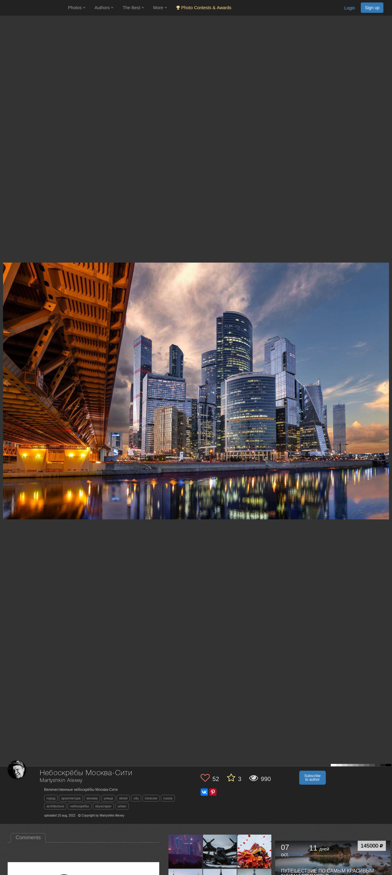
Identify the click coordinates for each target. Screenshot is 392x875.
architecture (55, 806)
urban (122, 806)
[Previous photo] (6, 383)
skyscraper (103, 806)
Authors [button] (104, 8)
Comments (28, 837)
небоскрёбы (79, 806)
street (123, 798)
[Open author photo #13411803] (254, 851)
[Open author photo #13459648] (185, 851)
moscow (151, 798)
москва (92, 798)
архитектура (71, 798)
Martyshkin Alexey (61, 780)
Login (349, 8)
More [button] (160, 8)
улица (108, 798)
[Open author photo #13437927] (220, 851)
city (136, 798)
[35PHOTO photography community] (33, 7)
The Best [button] (133, 8)
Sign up (372, 8)
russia (167, 798)
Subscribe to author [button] (312, 778)
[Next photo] (386, 383)
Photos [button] (76, 8)
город (51, 798)
